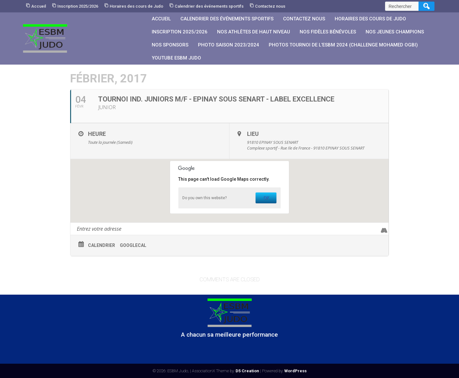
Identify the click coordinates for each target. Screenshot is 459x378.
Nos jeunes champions (395, 32)
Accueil (38, 6)
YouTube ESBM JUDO (176, 58)
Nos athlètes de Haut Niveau (253, 32)
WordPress (295, 370)
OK (266, 197)
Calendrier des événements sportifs (209, 6)
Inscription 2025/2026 (77, 6)
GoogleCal (133, 245)
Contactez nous (270, 6)
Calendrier (101, 245)
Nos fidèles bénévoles (328, 32)
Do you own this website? (204, 198)
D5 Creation (247, 370)
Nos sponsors (170, 45)
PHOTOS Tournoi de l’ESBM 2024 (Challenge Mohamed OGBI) (343, 45)
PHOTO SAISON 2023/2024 (228, 45)
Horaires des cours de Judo (136, 6)
